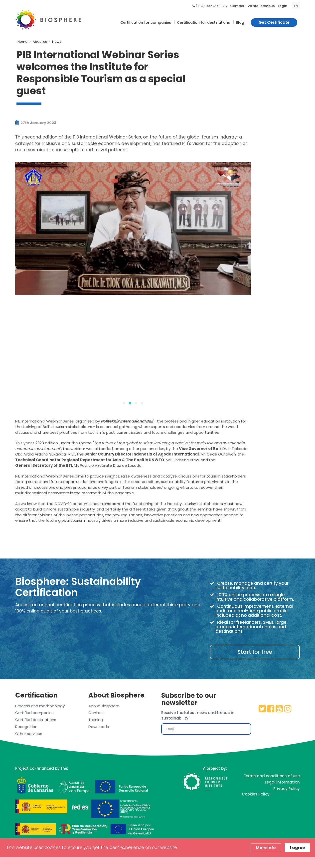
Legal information (282, 782)
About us (40, 41)
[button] (124, 403)
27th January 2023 (35, 122)
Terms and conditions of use (272, 775)
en (296, 6)
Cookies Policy (256, 794)
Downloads (98, 726)
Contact (237, 6)
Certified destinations (35, 719)
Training (95, 719)
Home (22, 41)
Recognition (26, 726)
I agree (297, 847)
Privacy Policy (286, 788)
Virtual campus (261, 6)
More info (266, 847)
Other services (28, 733)
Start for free (255, 652)
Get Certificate (274, 22)
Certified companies (34, 712)
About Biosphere (103, 705)
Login (282, 6)
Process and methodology (40, 705)
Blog (240, 22)
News (56, 41)
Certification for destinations (203, 22)
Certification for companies (145, 22)
